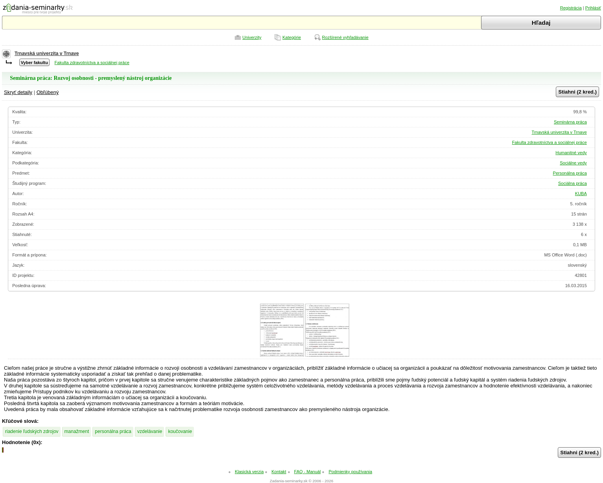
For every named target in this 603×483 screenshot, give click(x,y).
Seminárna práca (570, 122)
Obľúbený (48, 92)
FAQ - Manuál (307, 471)
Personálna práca (570, 173)
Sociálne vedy (573, 162)
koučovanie (180, 431)
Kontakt (278, 471)
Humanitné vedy (571, 152)
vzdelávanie (149, 431)
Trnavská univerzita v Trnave (47, 53)
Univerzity (251, 37)
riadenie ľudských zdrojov (32, 431)
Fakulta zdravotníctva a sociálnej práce (92, 62)
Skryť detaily (18, 92)
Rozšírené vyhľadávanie (345, 37)
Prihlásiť (593, 8)
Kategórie (291, 37)
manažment (77, 431)
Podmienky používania (350, 471)
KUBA (581, 193)
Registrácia (571, 8)
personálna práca (113, 431)
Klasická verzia (249, 471)
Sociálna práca (572, 183)
